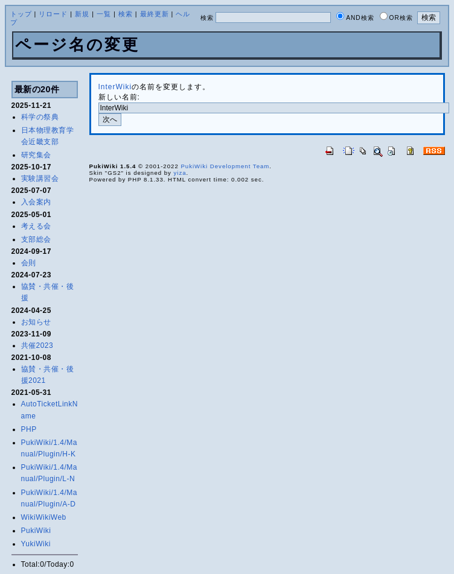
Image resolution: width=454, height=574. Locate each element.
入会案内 (36, 202)
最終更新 (154, 13)
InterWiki (115, 87)
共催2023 (37, 345)
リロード (53, 13)
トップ (21, 13)
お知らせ (36, 322)
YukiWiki (36, 544)
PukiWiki (36, 530)
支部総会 (36, 239)
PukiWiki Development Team (225, 166)
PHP (29, 429)
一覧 (104, 13)
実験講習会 (40, 178)
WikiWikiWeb (43, 517)
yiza (180, 172)
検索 (125, 13)
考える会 (36, 226)
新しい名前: (119, 97)
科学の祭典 (40, 117)
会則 (28, 263)
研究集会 (36, 155)
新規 (82, 13)
